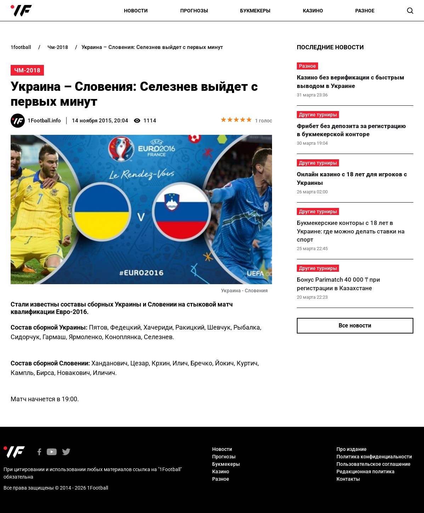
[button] (410, 10)
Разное (364, 10)
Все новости (355, 325)
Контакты (348, 479)
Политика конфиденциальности (374, 456)
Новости (136, 10)
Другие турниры (318, 114)
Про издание (352, 449)
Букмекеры (255, 10)
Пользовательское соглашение (374, 464)
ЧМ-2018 (27, 70)
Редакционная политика (366, 471)
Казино (313, 10)
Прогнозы (194, 10)
